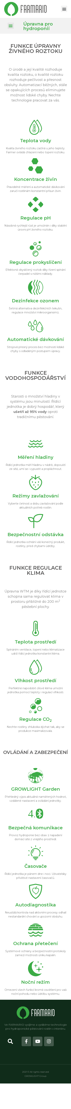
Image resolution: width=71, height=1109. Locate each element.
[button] (64, 9)
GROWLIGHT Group (35, 1076)
